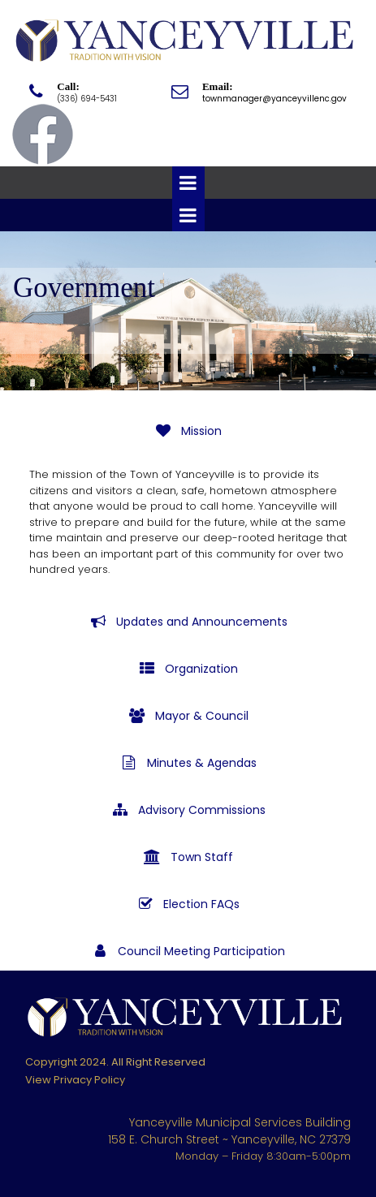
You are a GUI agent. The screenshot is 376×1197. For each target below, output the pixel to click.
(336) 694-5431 (87, 99)
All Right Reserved (158, 1062)
